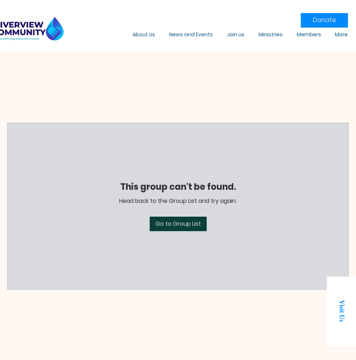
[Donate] (324, 20)
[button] (341, 311)
